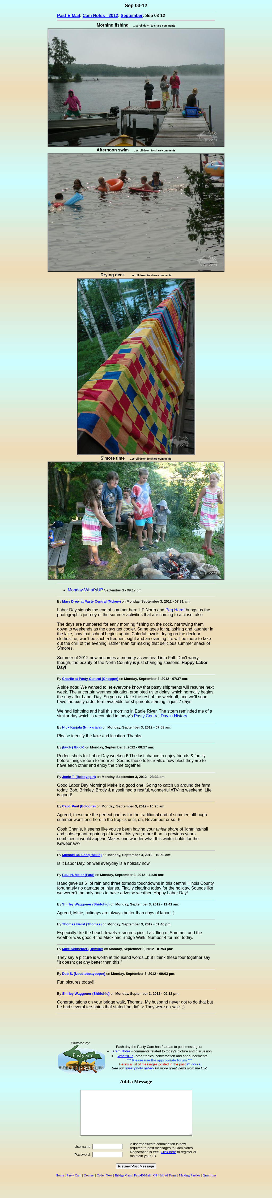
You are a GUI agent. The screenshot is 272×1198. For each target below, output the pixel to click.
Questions (209, 1184)
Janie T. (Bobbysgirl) (79, 777)
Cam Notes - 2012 (100, 15)
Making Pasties (189, 1184)
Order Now (104, 1184)
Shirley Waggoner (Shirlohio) (86, 904)
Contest (89, 1184)
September (132, 15)
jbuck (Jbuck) (73, 747)
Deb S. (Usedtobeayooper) (83, 974)
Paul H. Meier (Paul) (78, 875)
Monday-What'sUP (85, 590)
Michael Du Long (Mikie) (82, 855)
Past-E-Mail (68, 15)
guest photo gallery (139, 1068)
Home (60, 1184)
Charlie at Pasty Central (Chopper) (90, 679)
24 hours (193, 1064)
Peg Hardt (175, 610)
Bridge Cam (123, 1184)
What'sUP (125, 1056)
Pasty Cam (73, 1184)
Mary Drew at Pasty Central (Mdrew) (91, 601)
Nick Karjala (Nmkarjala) (82, 727)
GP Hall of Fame (165, 1184)
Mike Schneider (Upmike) (82, 949)
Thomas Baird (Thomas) (82, 924)
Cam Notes (121, 1051)
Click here (168, 1161)
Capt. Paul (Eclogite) (79, 806)
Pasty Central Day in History (160, 716)
